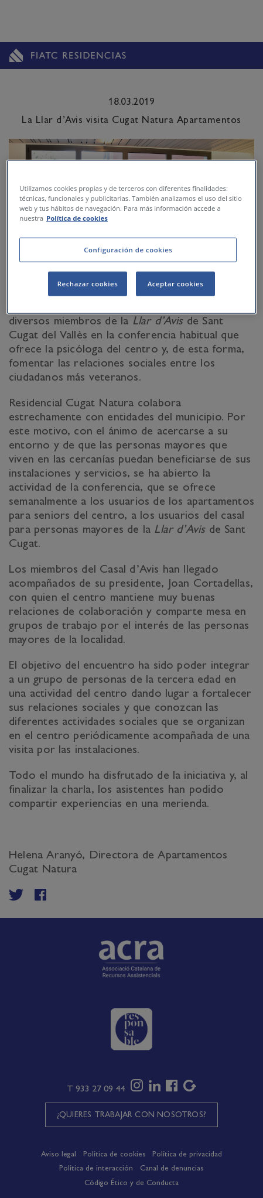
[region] (131, 237)
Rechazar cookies (87, 283)
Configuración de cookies (128, 249)
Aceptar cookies (176, 283)
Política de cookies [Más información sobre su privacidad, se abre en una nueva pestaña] (77, 218)
